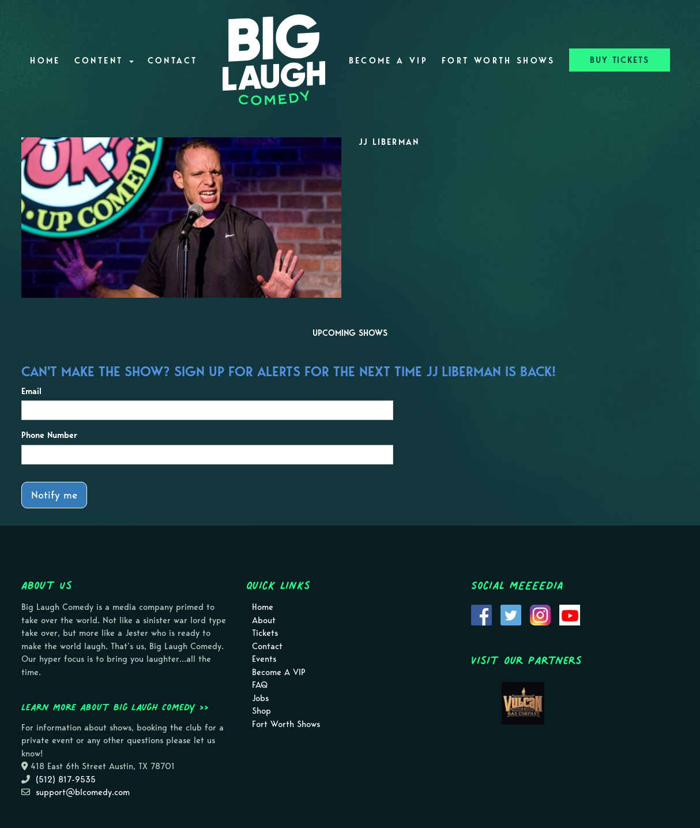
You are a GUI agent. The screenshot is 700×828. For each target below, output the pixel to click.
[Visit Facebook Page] (481, 614)
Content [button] (104, 60)
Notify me (54, 495)
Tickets (265, 633)
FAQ (260, 685)
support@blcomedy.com (83, 792)
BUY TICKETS (619, 60)
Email (31, 391)
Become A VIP (388, 60)
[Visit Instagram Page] (540, 614)
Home (45, 60)
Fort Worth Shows (498, 60)
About (264, 620)
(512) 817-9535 (66, 779)
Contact (173, 60)
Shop (261, 711)
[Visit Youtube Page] (569, 614)
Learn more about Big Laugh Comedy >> (115, 706)
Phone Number (49, 435)
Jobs (260, 698)
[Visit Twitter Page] (510, 614)
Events (264, 659)
